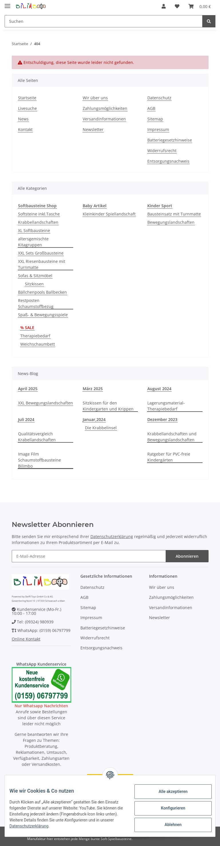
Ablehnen (168, 824)
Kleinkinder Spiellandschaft (109, 214)
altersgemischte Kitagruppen (33, 241)
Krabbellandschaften (38, 222)
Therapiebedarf (35, 336)
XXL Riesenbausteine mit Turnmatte (41, 264)
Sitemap (155, 119)
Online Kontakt (26, 639)
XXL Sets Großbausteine (41, 253)
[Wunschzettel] (177, 6)
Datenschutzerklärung (111, 536)
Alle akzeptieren (168, 791)
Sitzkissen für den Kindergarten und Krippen (108, 406)
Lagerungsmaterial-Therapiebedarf (166, 406)
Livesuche (27, 108)
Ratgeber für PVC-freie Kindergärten (168, 457)
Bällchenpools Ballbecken (42, 292)
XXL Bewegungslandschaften (45, 403)
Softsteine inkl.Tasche (39, 214)
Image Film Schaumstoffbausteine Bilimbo (39, 460)
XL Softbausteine (34, 230)
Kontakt (25, 129)
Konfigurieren (168, 808)
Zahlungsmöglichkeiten (105, 108)
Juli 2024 (26, 419)
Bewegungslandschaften (171, 222)
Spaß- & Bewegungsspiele (43, 314)
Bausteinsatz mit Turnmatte (174, 214)
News (23, 119)
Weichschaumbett (37, 344)
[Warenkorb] (199, 6)
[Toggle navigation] (7, 3)
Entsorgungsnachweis (168, 161)
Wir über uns (95, 97)
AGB (151, 108)
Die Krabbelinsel (101, 427)
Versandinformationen (104, 119)
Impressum (158, 129)
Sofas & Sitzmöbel (35, 275)
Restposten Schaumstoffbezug (35, 303)
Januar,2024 (94, 419)
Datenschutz (159, 97)
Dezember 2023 (162, 419)
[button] (163, 6)
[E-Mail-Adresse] (89, 556)
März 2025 (93, 388)
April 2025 (27, 388)
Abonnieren (187, 556)
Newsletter (93, 129)
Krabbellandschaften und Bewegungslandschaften (172, 436)
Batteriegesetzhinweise (169, 140)
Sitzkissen (34, 284)
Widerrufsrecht (162, 150)
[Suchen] (104, 21)
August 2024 (159, 388)
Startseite (27, 97)
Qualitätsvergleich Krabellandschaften (37, 436)
